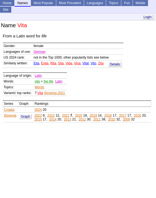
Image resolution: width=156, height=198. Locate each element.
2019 (93, 115)
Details (115, 64)
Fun (127, 3)
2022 (51, 115)
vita (37, 81)
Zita (101, 63)
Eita (36, 63)
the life (48, 81)
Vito (93, 63)
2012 (82, 119)
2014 (53, 119)
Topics (113, 3)
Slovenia (10, 115)
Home (7, 3)
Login (148, 17)
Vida (69, 63)
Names (22, 3)
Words (39, 87)
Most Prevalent (70, 3)
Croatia (9, 110)
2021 (65, 115)
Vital (85, 63)
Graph (25, 117)
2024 (38, 110)
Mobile (140, 3)
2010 (111, 119)
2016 (137, 115)
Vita (40, 93)
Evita (45, 63)
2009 (126, 119)
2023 (38, 115)
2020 (78, 115)
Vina (77, 63)
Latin (38, 76)
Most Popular (43, 3)
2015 (38, 119)
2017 (123, 115)
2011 (97, 119)
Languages (95, 3)
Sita (61, 63)
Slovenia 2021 (54, 93)
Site (6, 10)
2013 (67, 119)
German (39, 52)
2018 (108, 115)
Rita (53, 63)
